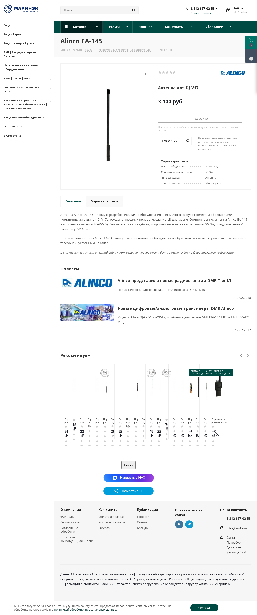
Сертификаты (70, 522)
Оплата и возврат (111, 517)
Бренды (142, 528)
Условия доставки (112, 522)
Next (247, 355)
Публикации (147, 509)
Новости (143, 517)
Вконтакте (179, 524)
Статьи (142, 522)
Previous (241, 355)
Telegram (189, 524)
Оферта (104, 528)
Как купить (108, 509)
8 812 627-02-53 (203, 8)
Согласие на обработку (69, 529)
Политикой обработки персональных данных (85, 609)
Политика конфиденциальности (76, 539)
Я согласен (204, 607)
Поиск (128, 465)
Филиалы (67, 517)
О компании (70, 509)
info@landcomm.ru (240, 528)
